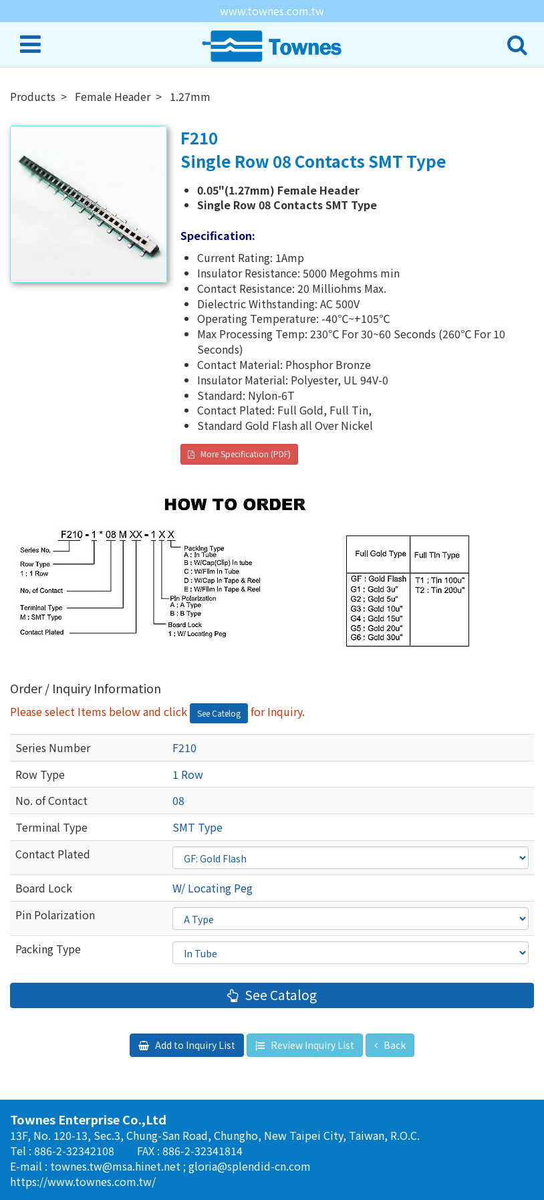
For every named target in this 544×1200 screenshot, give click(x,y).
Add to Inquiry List (194, 1045)
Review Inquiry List (311, 1045)
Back (394, 1045)
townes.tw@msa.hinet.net (116, 1166)
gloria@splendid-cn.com (249, 1166)
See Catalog (279, 994)
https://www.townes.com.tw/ (83, 1181)
